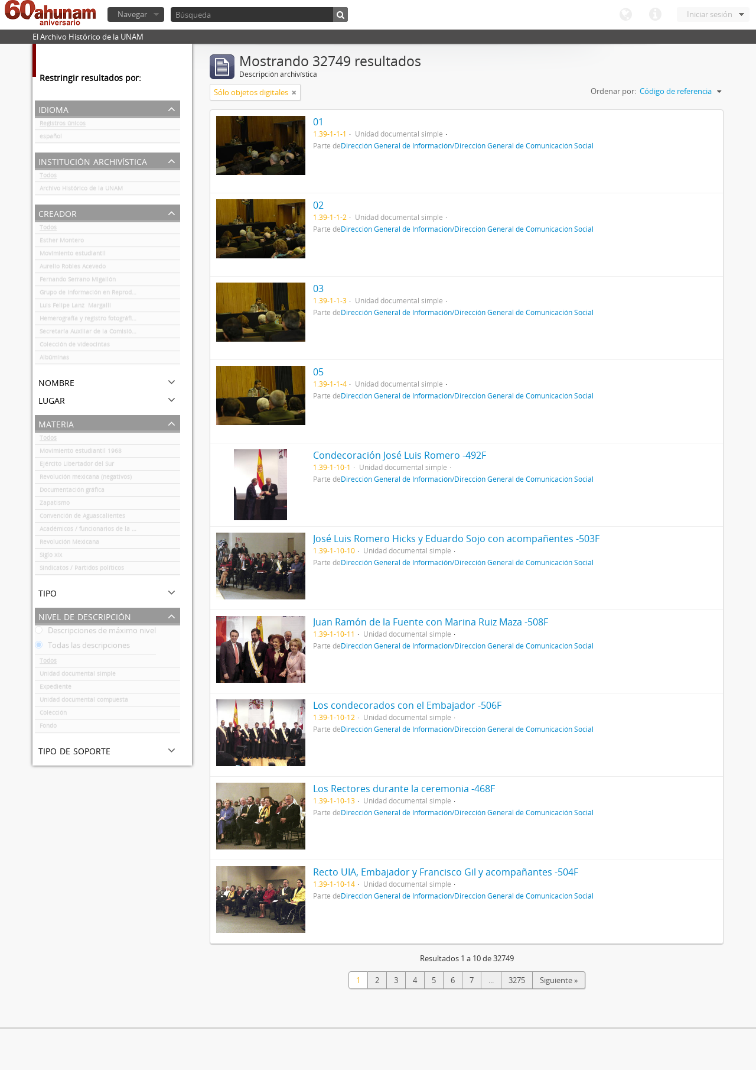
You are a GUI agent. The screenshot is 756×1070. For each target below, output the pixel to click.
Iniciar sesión (709, 14)
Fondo (48, 728)
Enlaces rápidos (655, 15)
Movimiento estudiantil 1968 (81, 453)
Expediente (55, 689)
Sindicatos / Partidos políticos (82, 570)
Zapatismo (55, 505)
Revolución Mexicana (69, 544)
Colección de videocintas (75, 346)
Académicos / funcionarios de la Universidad (102, 531)
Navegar (132, 14)
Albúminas (54, 359)
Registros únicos (63, 125)
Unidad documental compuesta (84, 702)
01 (318, 121)
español (51, 138)
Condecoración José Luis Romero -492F (399, 455)
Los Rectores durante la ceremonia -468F (404, 788)
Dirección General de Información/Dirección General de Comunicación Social (467, 145)
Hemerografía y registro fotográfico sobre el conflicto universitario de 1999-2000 (110, 320)
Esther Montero (62, 242)
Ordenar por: (613, 91)
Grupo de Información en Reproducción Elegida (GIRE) (110, 294)
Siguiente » (559, 980)
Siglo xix (51, 557)
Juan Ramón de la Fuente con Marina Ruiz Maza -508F (430, 621)
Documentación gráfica (72, 492)
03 (318, 288)
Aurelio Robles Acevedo (73, 268)
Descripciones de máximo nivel (95, 632)
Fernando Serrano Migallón (78, 281)
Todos (48, 177)
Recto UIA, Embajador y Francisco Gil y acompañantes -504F (445, 871)
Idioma (625, 15)
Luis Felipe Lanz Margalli (75, 307)
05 (318, 371)
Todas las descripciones (82, 647)
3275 (517, 980)
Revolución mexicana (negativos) (86, 479)
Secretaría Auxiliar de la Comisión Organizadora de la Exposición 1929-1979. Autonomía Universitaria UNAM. (110, 333)
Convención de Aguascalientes (82, 518)
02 (318, 205)
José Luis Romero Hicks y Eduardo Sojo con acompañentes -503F (456, 538)
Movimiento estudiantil (73, 255)
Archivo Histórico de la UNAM (81, 190)
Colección (53, 715)
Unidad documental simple (78, 676)
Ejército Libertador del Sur (77, 466)
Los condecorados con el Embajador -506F (407, 705)
